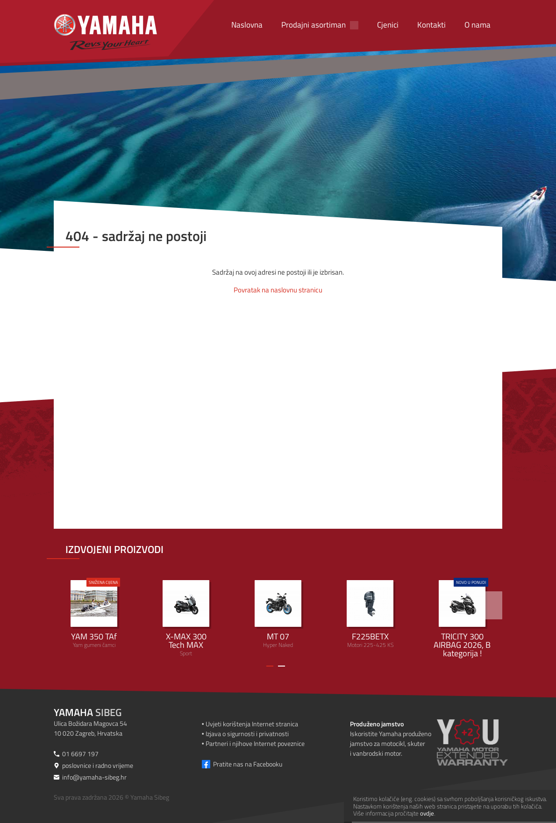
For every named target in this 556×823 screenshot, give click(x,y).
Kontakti (431, 25)
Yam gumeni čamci (93, 613)
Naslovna (247, 25)
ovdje (427, 813)
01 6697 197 (80, 754)
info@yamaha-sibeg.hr (94, 777)
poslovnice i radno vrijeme (97, 765)
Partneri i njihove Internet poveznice (255, 743)
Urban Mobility (462, 618)
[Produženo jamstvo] (483, 742)
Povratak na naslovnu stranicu (278, 289)
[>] (488, 605)
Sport (185, 619)
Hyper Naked (278, 614)
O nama (477, 25)
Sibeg (87, 712)
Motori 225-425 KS (370, 614)
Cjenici (388, 25)
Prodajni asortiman (313, 25)
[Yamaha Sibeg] (105, 32)
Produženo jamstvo (377, 724)
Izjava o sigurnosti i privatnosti (247, 733)
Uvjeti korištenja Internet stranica (252, 724)
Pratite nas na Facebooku (247, 764)
